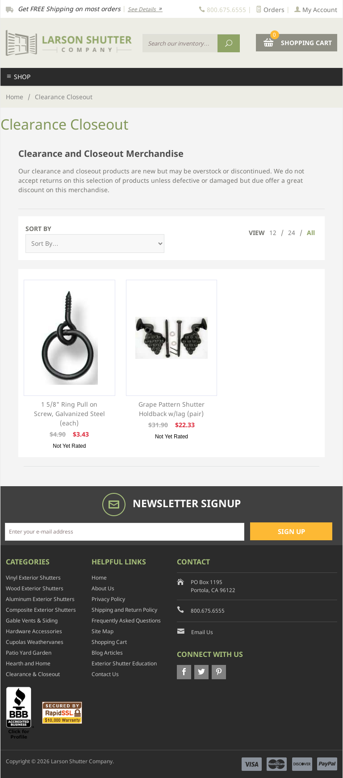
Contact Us (105, 674)
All (311, 232)
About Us (103, 588)
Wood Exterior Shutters (34, 588)
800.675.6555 (208, 610)
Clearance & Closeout (33, 674)
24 (291, 232)
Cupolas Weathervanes (34, 642)
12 (272, 232)
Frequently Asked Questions (126, 620)
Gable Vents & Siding (32, 620)
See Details (145, 9)
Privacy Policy (108, 599)
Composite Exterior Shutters (41, 610)
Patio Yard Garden (28, 652)
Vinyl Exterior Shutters (33, 577)
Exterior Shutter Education (124, 663)
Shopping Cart (109, 642)
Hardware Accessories (34, 631)
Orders (270, 9)
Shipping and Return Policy (124, 610)
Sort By (38, 228)
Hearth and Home (28, 663)
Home (14, 97)
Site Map (102, 631)
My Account (315, 9)
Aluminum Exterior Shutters (40, 599)
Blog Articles (107, 652)
